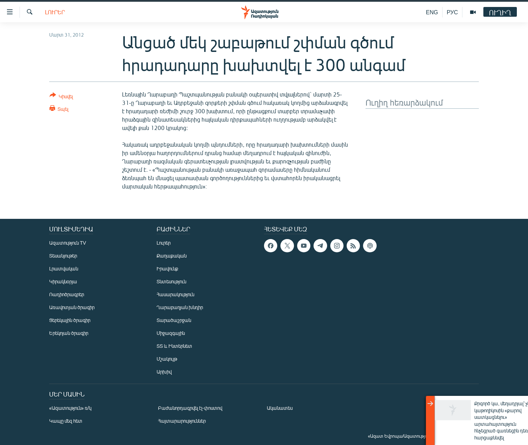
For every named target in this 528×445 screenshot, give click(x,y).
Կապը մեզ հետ (65, 421)
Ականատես (280, 408)
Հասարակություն (175, 294)
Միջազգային (171, 333)
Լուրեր (55, 12)
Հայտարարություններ (182, 421)
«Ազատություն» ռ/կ (70, 408)
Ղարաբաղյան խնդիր (180, 307)
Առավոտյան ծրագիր (72, 307)
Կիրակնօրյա (63, 281)
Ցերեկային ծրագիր (69, 320)
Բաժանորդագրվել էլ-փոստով (190, 408)
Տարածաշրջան (174, 320)
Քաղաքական (172, 256)
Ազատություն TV (67, 243)
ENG (432, 12)
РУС (452, 12)
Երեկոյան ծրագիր (68, 333)
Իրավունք (167, 268)
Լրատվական (63, 268)
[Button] (61, 97)
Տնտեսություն (171, 281)
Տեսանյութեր (63, 256)
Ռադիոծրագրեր (66, 294)
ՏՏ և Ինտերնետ (174, 346)
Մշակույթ (167, 359)
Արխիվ (164, 372)
